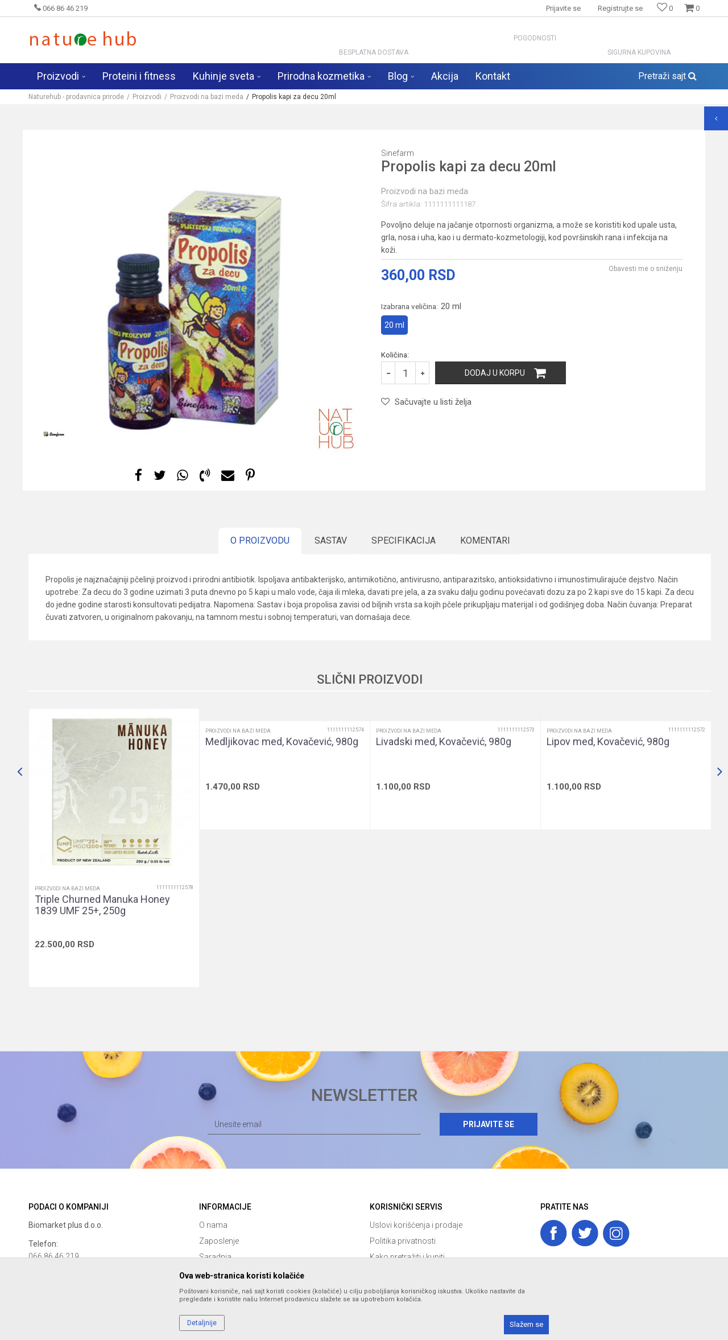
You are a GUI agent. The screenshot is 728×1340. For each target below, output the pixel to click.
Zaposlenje (219, 1241)
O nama (213, 1225)
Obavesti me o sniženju (645, 269)
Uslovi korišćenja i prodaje (416, 1225)
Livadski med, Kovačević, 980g (443, 741)
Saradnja (215, 1256)
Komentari (485, 540)
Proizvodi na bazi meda (206, 97)
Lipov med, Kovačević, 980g (608, 741)
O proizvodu (259, 540)
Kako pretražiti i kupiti (407, 1256)
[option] (196, 292)
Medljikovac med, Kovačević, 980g (281, 741)
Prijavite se (488, 1124)
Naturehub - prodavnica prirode (76, 97)
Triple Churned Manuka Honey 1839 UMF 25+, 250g (102, 905)
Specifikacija (403, 540)
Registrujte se (620, 8)
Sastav (331, 540)
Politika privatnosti (403, 1241)
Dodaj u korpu (495, 372)
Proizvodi (147, 97)
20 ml (394, 325)
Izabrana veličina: (421, 306)
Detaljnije (202, 1323)
